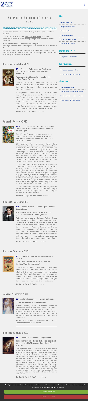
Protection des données (68, 39)
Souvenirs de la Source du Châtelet (72, 91)
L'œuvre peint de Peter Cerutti (70, 74)
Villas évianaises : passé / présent (71, 96)
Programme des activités (68, 57)
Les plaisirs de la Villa (67, 27)
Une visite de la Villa (67, 87)
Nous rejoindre (65, 31)
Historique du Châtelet (67, 43)
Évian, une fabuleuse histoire (69, 70)
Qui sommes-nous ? (67, 22)
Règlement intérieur (66, 35)
